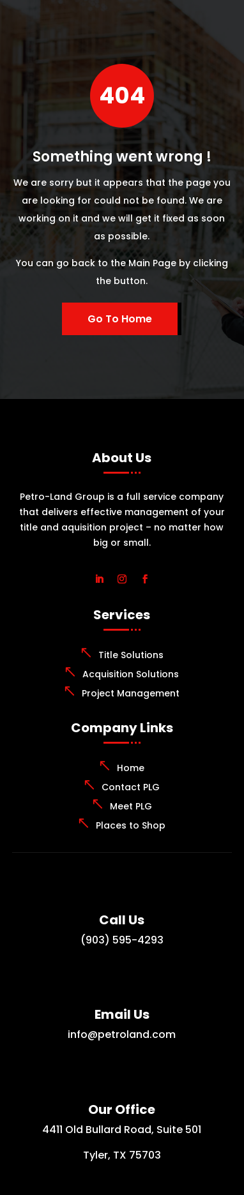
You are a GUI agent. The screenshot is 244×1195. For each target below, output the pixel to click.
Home (130, 768)
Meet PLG (131, 806)
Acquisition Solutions (130, 674)
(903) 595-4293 (122, 940)
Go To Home (120, 319)
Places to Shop (130, 825)
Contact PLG (131, 787)
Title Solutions (131, 655)
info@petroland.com (122, 1034)
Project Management (130, 693)
